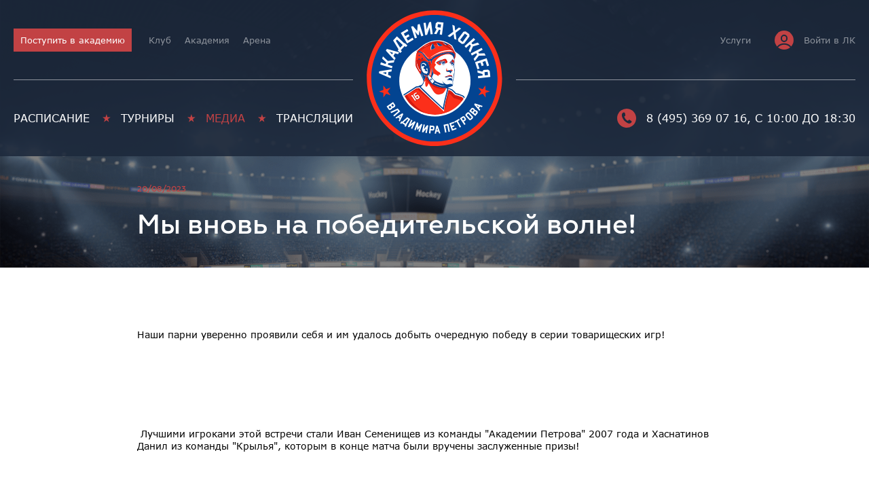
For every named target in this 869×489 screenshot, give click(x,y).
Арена (257, 40)
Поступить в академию (72, 40)
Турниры (147, 118)
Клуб (160, 40)
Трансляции (314, 118)
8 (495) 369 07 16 (682, 118)
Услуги (735, 40)
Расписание (52, 118)
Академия (207, 40)
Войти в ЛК (815, 40)
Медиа (225, 118)
